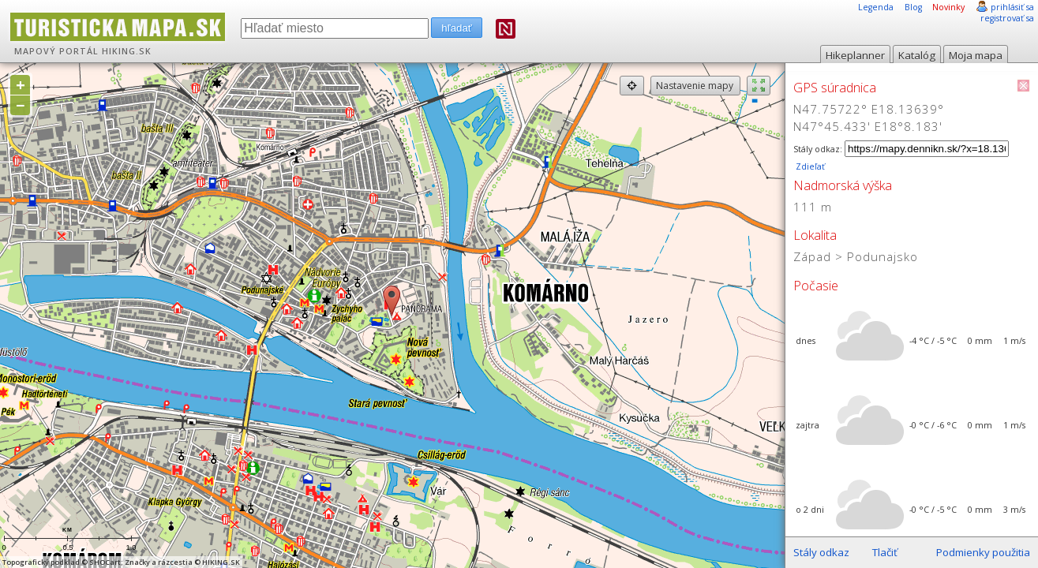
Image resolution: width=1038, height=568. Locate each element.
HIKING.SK (127, 51)
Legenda (876, 7)
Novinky (948, 7)
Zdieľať (809, 166)
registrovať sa (1007, 18)
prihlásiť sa (1012, 7)
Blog (913, 7)
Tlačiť (884, 552)
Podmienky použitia (983, 552)
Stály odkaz (821, 552)
